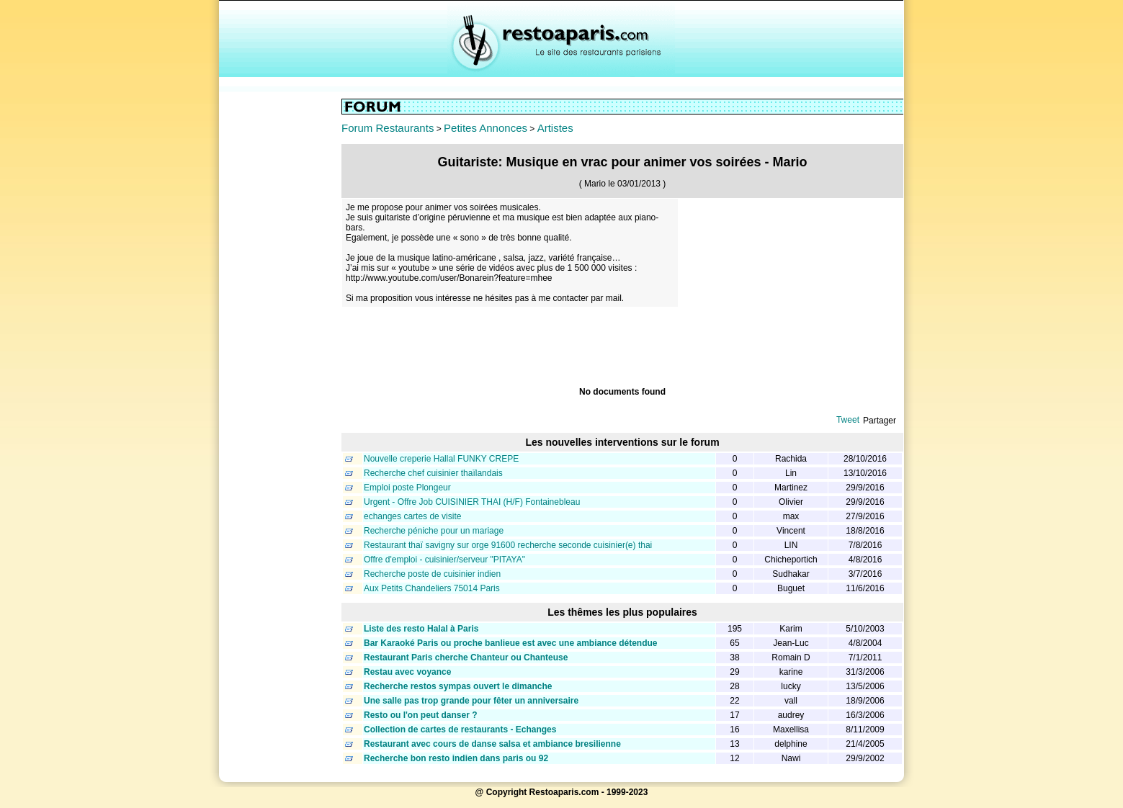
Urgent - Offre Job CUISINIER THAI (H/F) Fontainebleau (472, 502)
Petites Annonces (485, 128)
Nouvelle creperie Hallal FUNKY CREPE (441, 459)
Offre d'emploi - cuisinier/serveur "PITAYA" (444, 560)
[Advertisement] (280, 315)
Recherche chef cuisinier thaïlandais (433, 473)
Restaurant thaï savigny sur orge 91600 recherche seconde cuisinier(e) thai (508, 545)
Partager (879, 421)
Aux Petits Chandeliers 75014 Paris (432, 588)
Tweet (847, 420)
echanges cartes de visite (412, 516)
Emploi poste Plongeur (407, 487)
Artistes (555, 128)
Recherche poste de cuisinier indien (432, 574)
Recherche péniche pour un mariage (434, 531)
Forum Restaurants (387, 128)
